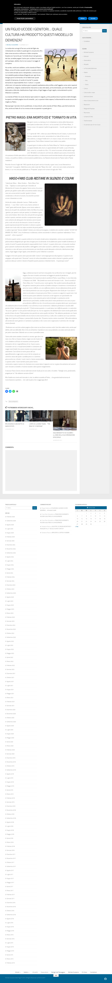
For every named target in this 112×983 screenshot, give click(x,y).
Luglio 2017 (10, 874)
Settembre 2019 (11, 770)
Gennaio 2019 (10, 802)
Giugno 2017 (10, 878)
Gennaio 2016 (10, 939)
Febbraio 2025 (11, 537)
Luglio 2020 (10, 730)
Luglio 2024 (10, 561)
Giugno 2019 (10, 782)
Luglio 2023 (10, 601)
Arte (86, 80)
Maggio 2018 (10, 834)
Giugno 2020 (10, 734)
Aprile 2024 (10, 573)
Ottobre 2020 (10, 717)
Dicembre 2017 (11, 854)
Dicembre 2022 (11, 625)
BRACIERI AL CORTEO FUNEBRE (60, 532)
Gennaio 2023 (10, 621)
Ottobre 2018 (10, 814)
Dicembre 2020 (11, 709)
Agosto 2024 (10, 557)
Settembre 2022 (11, 637)
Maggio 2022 (10, 653)
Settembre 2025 (11, 521)
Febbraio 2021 (11, 701)
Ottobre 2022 (10, 633)
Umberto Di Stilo (88, 116)
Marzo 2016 (10, 935)
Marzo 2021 (10, 697)
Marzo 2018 (10, 842)
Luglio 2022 (10, 645)
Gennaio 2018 (10, 850)
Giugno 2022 (10, 649)
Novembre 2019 (11, 762)
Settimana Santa (88, 96)
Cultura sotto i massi (89, 92)
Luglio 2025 (10, 529)
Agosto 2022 (10, 641)
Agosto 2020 (10, 726)
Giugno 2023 (10, 605)
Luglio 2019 (10, 778)
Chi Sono (70, 16)
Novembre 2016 (11, 906)
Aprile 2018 (10, 838)
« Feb (76, 526)
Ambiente (88, 76)
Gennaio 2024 (10, 581)
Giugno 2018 (10, 830)
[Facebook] (106, 21)
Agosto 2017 (10, 870)
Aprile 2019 (10, 790)
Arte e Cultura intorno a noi (91, 100)
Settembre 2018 (11, 818)
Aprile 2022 (10, 657)
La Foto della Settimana (90, 68)
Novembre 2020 (11, 713)
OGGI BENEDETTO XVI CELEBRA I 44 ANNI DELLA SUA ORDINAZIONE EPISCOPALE (64, 435)
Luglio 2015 (10, 943)
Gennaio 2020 (10, 754)
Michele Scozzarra (60, 16)
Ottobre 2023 (10, 589)
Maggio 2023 (10, 609)
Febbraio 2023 (11, 617)
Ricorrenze (87, 112)
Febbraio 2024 (11, 577)
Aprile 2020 (10, 742)
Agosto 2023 (10, 597)
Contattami (78, 16)
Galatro (15, 16)
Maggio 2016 (10, 931)
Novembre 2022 (11, 629)
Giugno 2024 (10, 565)
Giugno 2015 (10, 947)
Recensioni (87, 104)
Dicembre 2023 (11, 585)
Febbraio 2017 (11, 894)
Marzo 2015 (10, 959)
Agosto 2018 (10, 822)
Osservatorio (32, 16)
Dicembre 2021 (11, 673)
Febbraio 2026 (11, 516)
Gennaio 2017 (10, 898)
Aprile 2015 (10, 955)
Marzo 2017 (10, 890)
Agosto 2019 (10, 774)
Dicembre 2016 (11, 902)
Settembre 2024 (11, 553)
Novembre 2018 (11, 810)
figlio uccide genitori (13, 401)
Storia (86, 84)
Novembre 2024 (11, 549)
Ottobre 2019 (10, 766)
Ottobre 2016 (10, 910)
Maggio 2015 (10, 951)
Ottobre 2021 (10, 677)
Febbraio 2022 (11, 665)
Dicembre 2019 (11, 758)
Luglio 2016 (10, 922)
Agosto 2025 (10, 525)
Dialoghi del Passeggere (45, 16)
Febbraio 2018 (11, 846)
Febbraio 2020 (11, 750)
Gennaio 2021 (10, 705)
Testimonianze (88, 120)
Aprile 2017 (10, 886)
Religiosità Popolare (89, 108)
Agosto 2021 (10, 681)
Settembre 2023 (11, 593)
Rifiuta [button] (83, 978)
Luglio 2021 (10, 685)
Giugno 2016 (10, 927)
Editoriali (86, 56)
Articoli (7, 16)
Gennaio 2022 (10, 669)
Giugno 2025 (10, 533)
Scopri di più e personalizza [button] (25, 978)
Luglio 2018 (10, 826)
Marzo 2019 (10, 794)
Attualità (23, 16)
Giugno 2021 (10, 689)
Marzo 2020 (10, 746)
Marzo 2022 (10, 661)
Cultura (86, 88)
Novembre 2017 (11, 858)
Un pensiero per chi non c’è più (92, 124)
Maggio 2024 (10, 569)
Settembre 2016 (11, 914)
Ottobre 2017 (10, 862)
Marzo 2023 (10, 613)
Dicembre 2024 (11, 545)
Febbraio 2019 (11, 798)
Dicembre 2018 (11, 806)
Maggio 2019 (10, 786)
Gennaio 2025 (10, 541)
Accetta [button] (93, 978)
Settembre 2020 (11, 722)
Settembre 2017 (11, 866)
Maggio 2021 (10, 693)
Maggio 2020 (10, 738)
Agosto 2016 (10, 918)
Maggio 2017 (10, 882)
